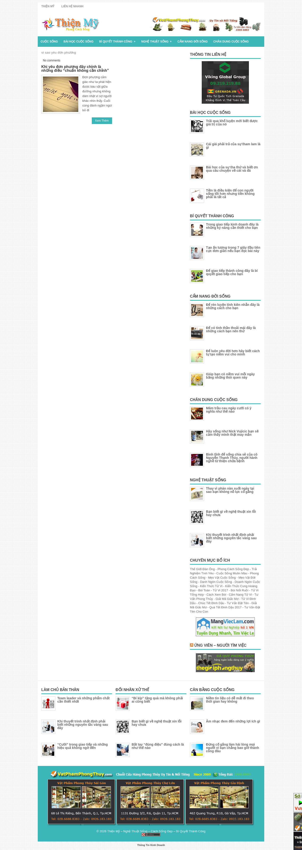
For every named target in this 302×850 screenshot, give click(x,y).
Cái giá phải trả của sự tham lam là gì (233, 145)
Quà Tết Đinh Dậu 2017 (225, 607)
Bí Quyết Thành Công (118, 39)
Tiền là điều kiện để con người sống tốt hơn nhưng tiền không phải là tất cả (230, 193)
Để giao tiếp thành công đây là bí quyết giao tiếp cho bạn (232, 272)
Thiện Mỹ (47, 6)
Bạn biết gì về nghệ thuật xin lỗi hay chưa (231, 513)
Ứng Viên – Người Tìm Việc (220, 645)
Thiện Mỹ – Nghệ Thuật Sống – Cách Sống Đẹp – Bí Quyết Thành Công (156, 831)
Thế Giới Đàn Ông (203, 569)
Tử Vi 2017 (221, 590)
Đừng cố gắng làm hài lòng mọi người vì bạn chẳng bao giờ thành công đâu (232, 748)
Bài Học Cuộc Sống (78, 41)
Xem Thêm (102, 120)
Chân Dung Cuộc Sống (231, 41)
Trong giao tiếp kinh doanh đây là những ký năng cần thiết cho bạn (232, 226)
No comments (51, 60)
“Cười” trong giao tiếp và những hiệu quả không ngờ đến (82, 746)
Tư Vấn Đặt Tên (238, 603)
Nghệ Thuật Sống (158, 39)
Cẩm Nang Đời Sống (192, 41)
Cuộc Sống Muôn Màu (232, 573)
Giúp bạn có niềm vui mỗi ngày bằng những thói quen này (230, 375)
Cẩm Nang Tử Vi (241, 594)
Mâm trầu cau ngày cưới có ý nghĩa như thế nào (229, 409)
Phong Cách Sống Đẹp (234, 569)
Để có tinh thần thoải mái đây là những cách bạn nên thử (231, 329)
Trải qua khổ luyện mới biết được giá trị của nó (232, 122)
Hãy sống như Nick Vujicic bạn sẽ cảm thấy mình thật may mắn (232, 432)
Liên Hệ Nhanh (72, 6)
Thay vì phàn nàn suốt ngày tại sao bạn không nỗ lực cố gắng (230, 490)
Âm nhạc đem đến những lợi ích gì (233, 721)
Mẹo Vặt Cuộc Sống (222, 577)
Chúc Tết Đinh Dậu (211, 603)
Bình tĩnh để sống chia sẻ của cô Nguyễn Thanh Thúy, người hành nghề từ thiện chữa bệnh (231, 458)
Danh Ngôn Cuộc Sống (216, 582)
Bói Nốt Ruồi (240, 590)
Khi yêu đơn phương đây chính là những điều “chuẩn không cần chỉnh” (75, 69)
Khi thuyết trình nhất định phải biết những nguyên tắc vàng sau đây (231, 538)
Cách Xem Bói (216, 594)
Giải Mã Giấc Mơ (227, 599)
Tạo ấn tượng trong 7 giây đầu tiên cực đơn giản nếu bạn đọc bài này (233, 249)
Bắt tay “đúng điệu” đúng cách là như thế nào (158, 746)
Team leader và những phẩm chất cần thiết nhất (83, 699)
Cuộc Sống (49, 41)
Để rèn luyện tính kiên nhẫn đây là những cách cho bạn (233, 306)
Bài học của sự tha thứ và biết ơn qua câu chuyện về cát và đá (232, 168)
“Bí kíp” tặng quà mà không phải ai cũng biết (157, 699)
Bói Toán (204, 590)
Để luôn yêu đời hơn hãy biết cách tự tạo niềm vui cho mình (233, 352)
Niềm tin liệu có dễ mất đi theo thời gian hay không (230, 699)
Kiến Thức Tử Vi (211, 586)
